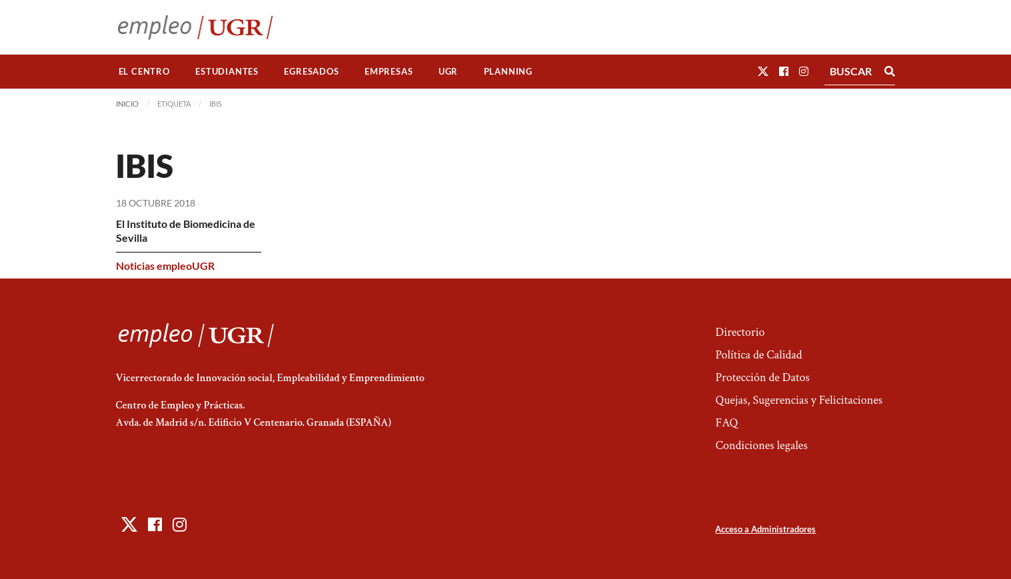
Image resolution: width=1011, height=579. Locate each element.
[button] (763, 71)
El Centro (144, 71)
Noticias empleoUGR (165, 265)
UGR (448, 71)
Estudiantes (227, 71)
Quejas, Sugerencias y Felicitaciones (798, 400)
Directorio (739, 332)
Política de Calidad (758, 354)
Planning (508, 71)
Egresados (311, 71)
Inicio (127, 103)
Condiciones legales (761, 445)
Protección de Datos (762, 377)
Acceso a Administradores (765, 529)
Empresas (389, 71)
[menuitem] (144, 72)
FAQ (726, 422)
